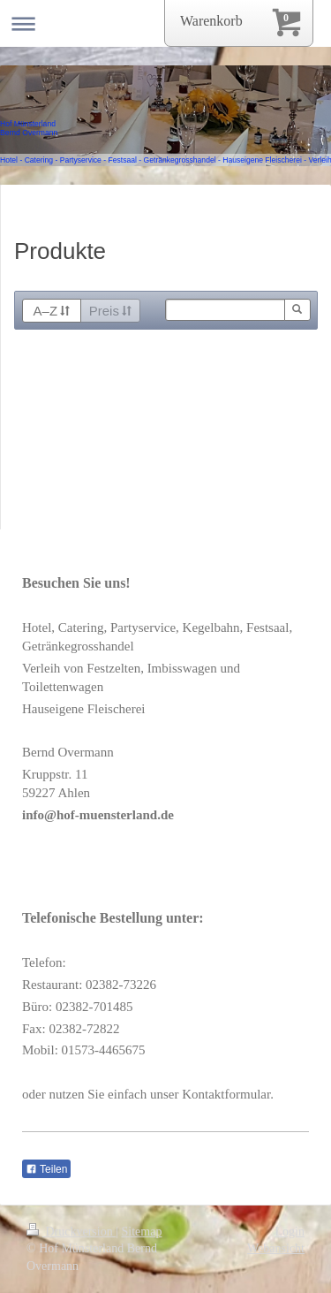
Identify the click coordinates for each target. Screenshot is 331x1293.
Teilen (46, 1169)
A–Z (52, 310)
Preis (110, 310)
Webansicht (276, 1248)
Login (290, 1231)
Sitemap (142, 1231)
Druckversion (71, 1231)
